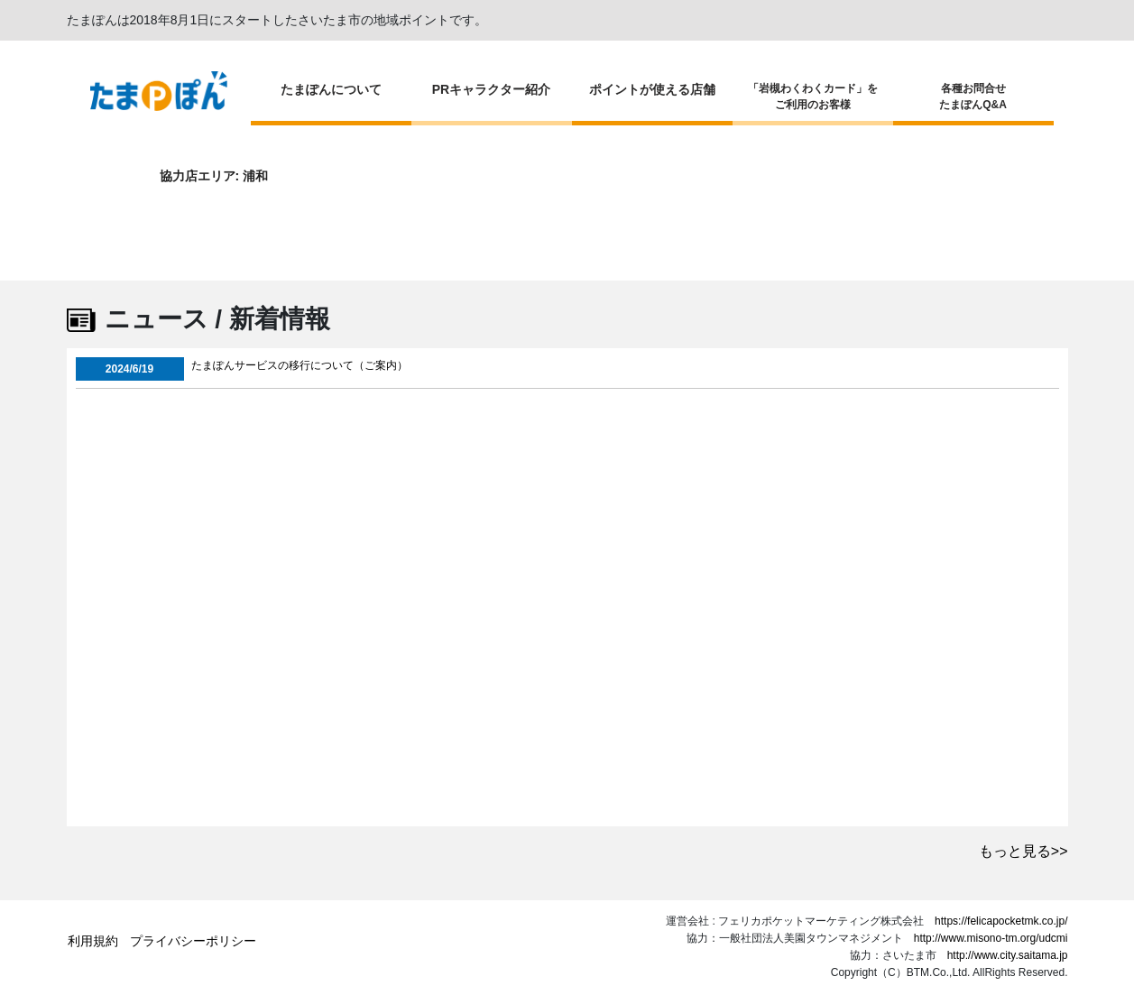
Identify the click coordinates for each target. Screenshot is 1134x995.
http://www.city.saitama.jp (1007, 955)
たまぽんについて (331, 89)
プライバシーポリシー (193, 941)
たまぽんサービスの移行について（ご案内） (299, 365)
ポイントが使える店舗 (652, 89)
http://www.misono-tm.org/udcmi (991, 938)
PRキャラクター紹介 (491, 89)
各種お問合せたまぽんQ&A (973, 96)
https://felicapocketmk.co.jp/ (1001, 921)
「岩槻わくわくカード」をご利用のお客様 (813, 96)
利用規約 (93, 941)
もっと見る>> (1023, 851)
